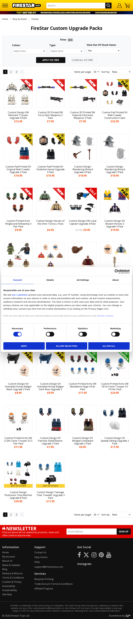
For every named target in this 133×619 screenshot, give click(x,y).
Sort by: (105, 71)
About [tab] (115, 280)
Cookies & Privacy (11, 581)
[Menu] (5, 5)
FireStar (35, 19)
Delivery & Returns (12, 573)
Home (5, 19)
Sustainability (9, 590)
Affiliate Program (43, 588)
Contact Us (40, 552)
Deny (24, 346)
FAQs (37, 562)
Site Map (7, 594)
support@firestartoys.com (48, 566)
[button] (29, 51)
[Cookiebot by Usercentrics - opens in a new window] (117, 271)
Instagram (84, 564)
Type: (52, 45)
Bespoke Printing (43, 579)
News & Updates (11, 565)
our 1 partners (20, 295)
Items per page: (82, 71)
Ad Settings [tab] (83, 280)
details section (105, 316)
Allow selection (66, 346)
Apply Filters (50, 60)
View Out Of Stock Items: (101, 45)
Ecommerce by (120, 615)
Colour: (16, 45)
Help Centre (41, 557)
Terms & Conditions (13, 577)
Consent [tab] (17, 280)
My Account (8, 556)
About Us (7, 560)
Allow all (109, 346)
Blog (4, 569)
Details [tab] (50, 280)
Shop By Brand (19, 19)
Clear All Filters (82, 60)
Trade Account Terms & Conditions (53, 583)
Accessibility (8, 586)
